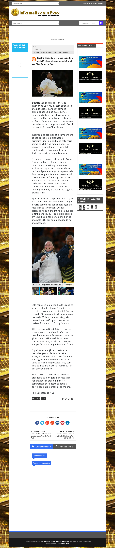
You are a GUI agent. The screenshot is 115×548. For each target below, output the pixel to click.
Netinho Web (64, 543)
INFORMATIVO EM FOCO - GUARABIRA (55, 541)
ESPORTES (37, 49)
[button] (44, 291)
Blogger (61, 39)
